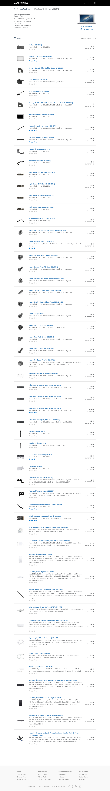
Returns (61, 777)
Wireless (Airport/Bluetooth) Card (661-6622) (45, 516)
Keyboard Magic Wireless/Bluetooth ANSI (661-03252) (48, 620)
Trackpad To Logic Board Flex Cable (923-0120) (45, 504)
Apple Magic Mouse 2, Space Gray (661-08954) (45, 698)
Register (82, 779)
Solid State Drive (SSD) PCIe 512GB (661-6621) (45, 408)
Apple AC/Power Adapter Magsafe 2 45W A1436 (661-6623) (49, 541)
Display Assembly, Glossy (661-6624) (41, 114)
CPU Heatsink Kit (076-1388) (39, 91)
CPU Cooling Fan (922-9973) (38, 80)
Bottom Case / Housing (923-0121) (41, 56)
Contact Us (62, 774)
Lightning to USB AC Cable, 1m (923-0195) (43, 638)
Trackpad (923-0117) (36, 466)
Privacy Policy (42, 777)
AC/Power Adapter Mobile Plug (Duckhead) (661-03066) (48, 527)
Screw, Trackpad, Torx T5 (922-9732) (42, 360)
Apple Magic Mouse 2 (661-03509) (40, 554)
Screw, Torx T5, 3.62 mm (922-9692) (41, 337)
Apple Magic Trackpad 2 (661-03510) (41, 572)
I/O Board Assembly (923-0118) (39, 149)
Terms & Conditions (44, 779)
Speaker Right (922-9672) (37, 443)
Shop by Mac (21, 777)
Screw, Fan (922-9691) (36, 314)
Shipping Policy (64, 779)
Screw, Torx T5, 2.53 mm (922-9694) (41, 325)
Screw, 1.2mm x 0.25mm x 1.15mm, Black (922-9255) (47, 230)
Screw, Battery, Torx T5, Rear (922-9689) (43, 267)
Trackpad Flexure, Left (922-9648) (41, 478)
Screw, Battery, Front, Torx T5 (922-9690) (43, 255)
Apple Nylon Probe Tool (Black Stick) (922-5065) (46, 589)
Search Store (21, 774)
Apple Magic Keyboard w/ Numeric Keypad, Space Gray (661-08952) (53, 680)
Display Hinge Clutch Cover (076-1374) (42, 126)
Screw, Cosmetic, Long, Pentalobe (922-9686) (45, 290)
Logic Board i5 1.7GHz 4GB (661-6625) (42, 172)
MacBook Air (25, 9)
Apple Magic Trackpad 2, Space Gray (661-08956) (46, 715)
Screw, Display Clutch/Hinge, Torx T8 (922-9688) (46, 302)
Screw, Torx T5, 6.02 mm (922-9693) (41, 349)
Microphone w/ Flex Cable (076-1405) (42, 219)
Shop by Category (23, 779)
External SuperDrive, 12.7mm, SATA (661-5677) (45, 607)
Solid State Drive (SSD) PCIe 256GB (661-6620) (45, 397)
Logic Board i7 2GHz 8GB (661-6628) (41, 207)
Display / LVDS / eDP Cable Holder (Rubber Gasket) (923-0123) (51, 103)
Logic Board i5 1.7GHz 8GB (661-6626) (42, 184)
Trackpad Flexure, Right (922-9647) (41, 491)
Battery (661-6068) (35, 45)
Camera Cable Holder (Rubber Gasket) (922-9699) (46, 68)
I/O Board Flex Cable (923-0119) (40, 161)
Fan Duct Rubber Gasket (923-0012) (41, 137)
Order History (84, 777)
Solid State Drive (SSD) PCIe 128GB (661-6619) (45, 385)
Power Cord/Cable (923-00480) (39, 653)
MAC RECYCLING (21, 3)
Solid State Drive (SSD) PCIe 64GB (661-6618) (44, 420)
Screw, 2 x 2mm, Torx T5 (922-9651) (41, 242)
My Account (83, 774)
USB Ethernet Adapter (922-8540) (41, 667)
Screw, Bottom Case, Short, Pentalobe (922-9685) (46, 279)
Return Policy (42, 774)
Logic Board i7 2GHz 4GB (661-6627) (41, 195)
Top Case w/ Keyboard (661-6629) (40, 455)
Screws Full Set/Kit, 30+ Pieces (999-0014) (43, 373)
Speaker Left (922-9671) (37, 431)
